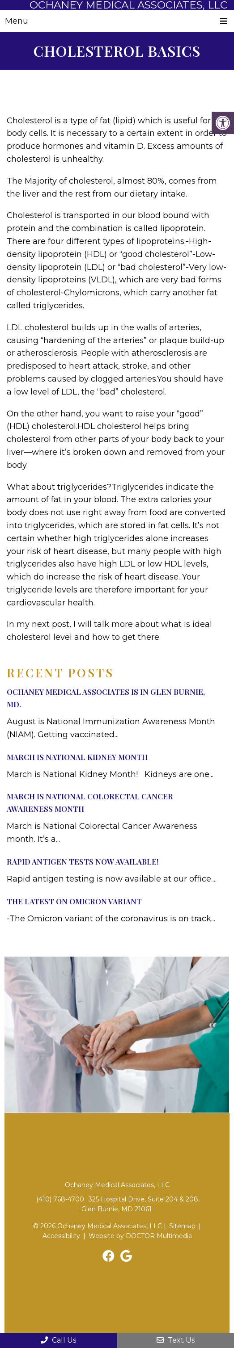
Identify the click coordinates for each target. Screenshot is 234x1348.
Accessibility (61, 1236)
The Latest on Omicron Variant (74, 901)
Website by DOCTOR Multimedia (140, 1236)
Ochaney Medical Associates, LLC (128, 5)
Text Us (176, 1340)
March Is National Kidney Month (77, 757)
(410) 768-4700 (60, 1199)
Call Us (58, 1340)
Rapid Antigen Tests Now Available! (82, 861)
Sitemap (182, 1226)
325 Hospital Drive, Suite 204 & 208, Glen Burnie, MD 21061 (140, 1204)
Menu (16, 21)
